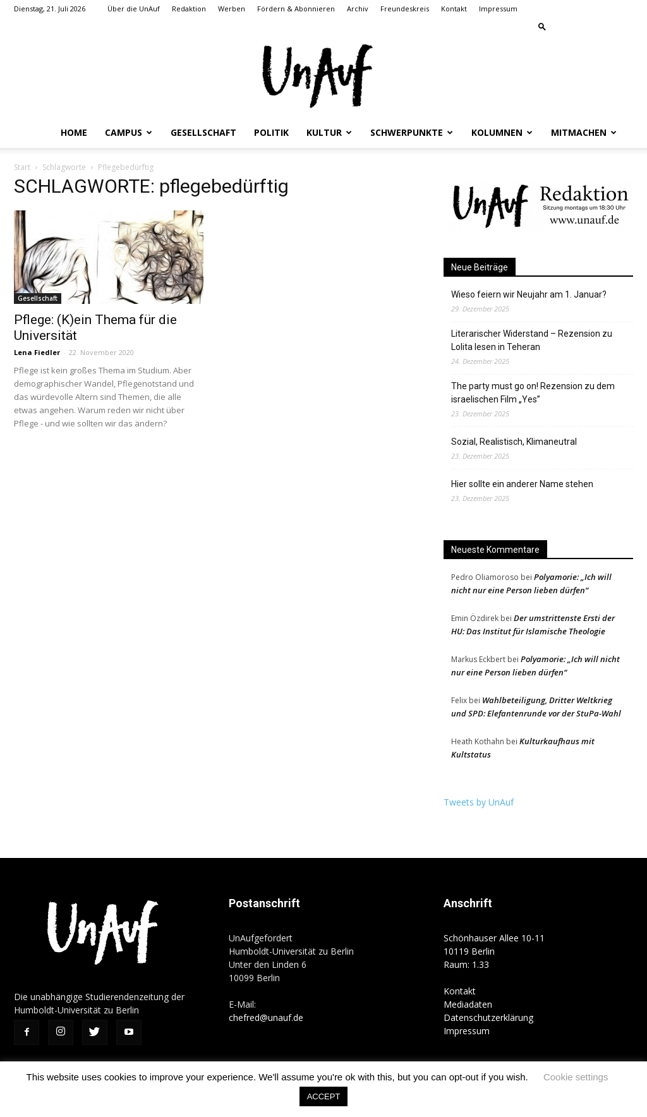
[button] (542, 26)
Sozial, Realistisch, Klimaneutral (514, 442)
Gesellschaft (203, 132)
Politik (271, 132)
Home (74, 132)
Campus (128, 132)
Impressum (498, 8)
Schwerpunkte (411, 132)
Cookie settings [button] (575, 1077)
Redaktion (189, 8)
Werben (231, 8)
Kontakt (454, 8)
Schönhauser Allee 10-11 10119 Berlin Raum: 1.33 (494, 951)
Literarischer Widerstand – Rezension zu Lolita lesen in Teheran (531, 340)
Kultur (329, 132)
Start (22, 167)
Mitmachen (584, 132)
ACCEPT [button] (324, 1096)
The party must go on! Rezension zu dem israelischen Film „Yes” (533, 392)
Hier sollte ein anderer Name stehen (522, 484)
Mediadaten (468, 1004)
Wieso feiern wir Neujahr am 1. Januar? (529, 294)
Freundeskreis (404, 8)
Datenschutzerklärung (488, 1017)
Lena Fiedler (37, 352)
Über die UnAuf (133, 8)
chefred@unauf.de (266, 1017)
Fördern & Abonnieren (296, 8)
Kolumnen (502, 132)
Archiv (357, 8)
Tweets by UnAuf (479, 802)
